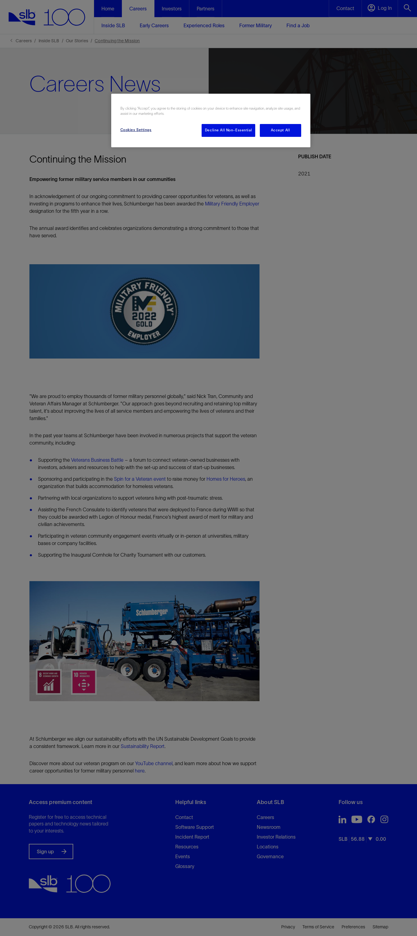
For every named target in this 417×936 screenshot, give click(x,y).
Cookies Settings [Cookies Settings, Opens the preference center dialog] (136, 130)
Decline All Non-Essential (228, 130)
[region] (210, 120)
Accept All (280, 130)
